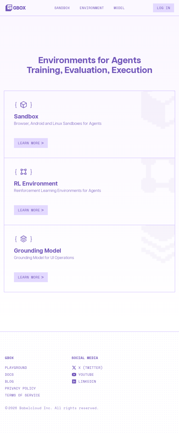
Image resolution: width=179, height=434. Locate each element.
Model (119, 7)
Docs (9, 374)
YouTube (83, 374)
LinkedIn (84, 381)
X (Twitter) (87, 367)
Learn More (31, 142)
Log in (163, 7)
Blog (9, 381)
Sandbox (62, 7)
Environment (92, 7)
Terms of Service (22, 395)
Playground (16, 367)
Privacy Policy (20, 388)
